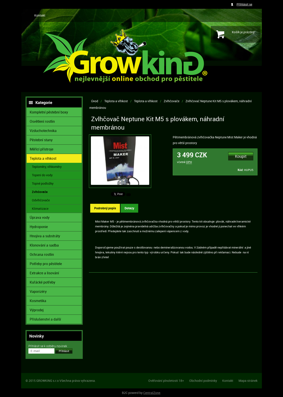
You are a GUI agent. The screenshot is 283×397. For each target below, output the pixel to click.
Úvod (94, 101)
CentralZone (151, 393)
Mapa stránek (248, 380)
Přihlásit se (244, 4)
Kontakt (39, 15)
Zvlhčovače (171, 101)
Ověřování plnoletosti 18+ (166, 380)
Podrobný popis (105, 208)
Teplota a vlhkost (116, 101)
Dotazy (129, 208)
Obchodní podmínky (203, 380)
